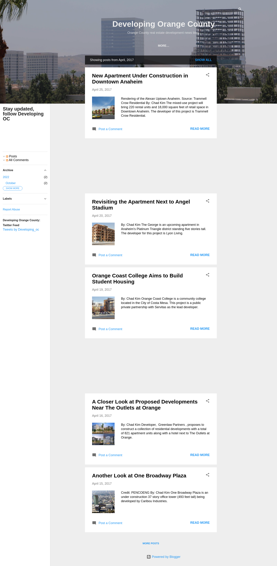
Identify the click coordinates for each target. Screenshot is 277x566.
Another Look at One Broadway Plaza (139, 475)
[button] (207, 75)
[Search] (240, 9)
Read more (200, 128)
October (11, 183)
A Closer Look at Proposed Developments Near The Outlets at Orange (145, 405)
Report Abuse (11, 209)
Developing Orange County (163, 23)
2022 (6, 177)
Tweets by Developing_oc (21, 229)
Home (96, 45)
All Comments (17, 160)
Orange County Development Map (208, 45)
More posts (151, 543)
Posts (11, 156)
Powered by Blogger (163, 557)
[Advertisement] (231, 109)
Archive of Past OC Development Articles (140, 45)
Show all (203, 60)
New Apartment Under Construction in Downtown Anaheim (140, 79)
